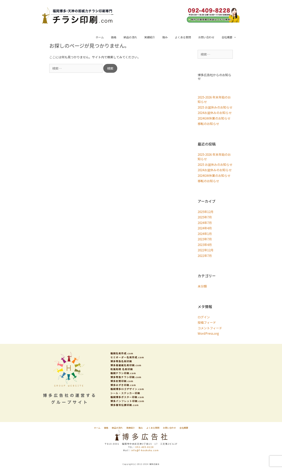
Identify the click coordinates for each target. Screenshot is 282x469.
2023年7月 (205, 239)
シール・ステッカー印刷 (125, 393)
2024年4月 (205, 228)
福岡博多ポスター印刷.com (127, 397)
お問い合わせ (206, 37)
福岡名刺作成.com (121, 353)
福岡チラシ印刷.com (123, 373)
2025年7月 (205, 217)
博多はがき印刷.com (123, 385)
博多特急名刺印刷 (121, 361)
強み (165, 37)
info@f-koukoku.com (145, 450)
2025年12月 (205, 211)
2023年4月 (205, 244)
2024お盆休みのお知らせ (215, 112)
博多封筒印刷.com (121, 381)
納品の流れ (130, 37)
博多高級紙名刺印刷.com (125, 365)
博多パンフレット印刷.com (127, 401)
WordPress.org (208, 333)
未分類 (202, 286)
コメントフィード (210, 328)
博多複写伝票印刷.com (124, 405)
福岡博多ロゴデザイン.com (127, 389)
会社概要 (231, 37)
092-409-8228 (144, 446)
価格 (113, 37)
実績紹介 (149, 37)
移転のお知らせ (208, 123)
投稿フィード (207, 322)
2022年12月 (205, 250)
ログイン (204, 317)
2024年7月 (205, 222)
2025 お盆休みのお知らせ (215, 107)
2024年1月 (205, 233)
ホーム (100, 37)
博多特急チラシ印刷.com (125, 377)
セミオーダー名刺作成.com (127, 357)
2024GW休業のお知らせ (214, 118)
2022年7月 (205, 255)
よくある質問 (183, 37)
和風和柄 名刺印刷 (121, 369)
